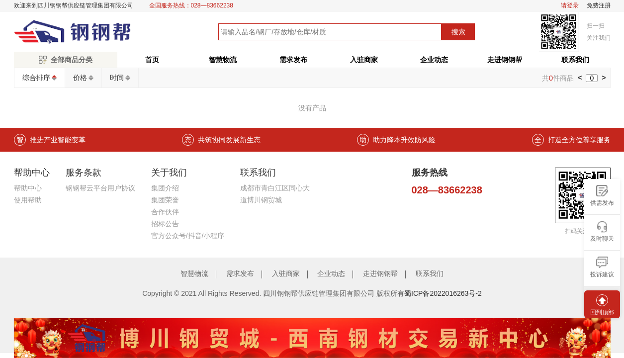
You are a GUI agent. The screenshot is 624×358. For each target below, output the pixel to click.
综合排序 (36, 78)
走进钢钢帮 (504, 60)
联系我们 (575, 60)
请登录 (570, 5)
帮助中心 (28, 188)
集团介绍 (165, 188)
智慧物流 (223, 60)
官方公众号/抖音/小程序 (188, 236)
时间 (117, 78)
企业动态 (434, 60)
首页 (152, 60)
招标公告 (165, 224)
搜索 (458, 32)
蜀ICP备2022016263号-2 (443, 293)
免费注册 (599, 5)
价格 (80, 78)
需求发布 (293, 60)
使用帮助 (28, 200)
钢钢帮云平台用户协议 (100, 188)
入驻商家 (364, 60)
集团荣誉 (165, 200)
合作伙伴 (165, 212)
